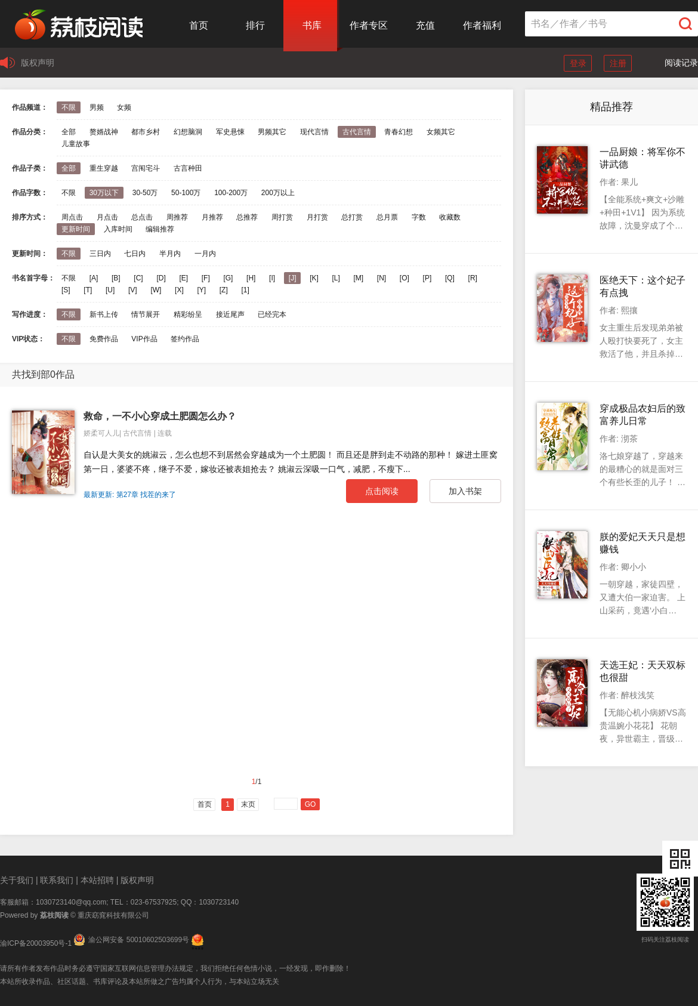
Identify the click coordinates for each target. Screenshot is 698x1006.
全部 (68, 132)
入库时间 (118, 229)
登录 (578, 63)
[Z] (224, 290)
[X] (179, 290)
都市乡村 (145, 132)
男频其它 (272, 132)
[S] (65, 290)
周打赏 (282, 217)
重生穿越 (103, 168)
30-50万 (145, 193)
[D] (160, 278)
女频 (124, 107)
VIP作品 (144, 339)
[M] (359, 278)
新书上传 (103, 314)
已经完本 (272, 314)
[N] (381, 278)
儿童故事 (75, 144)
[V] (132, 290)
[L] (335, 278)
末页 (248, 804)
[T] (88, 290)
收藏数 (450, 217)
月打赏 (317, 217)
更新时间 (75, 229)
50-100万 (185, 193)
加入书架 (465, 491)
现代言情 (314, 132)
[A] (93, 278)
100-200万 (231, 193)
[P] (427, 278)
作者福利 (482, 25)
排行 (255, 25)
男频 (96, 107)
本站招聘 (97, 880)
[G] (228, 278)
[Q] (450, 278)
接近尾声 (230, 314)
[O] (404, 278)
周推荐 (177, 217)
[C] (138, 278)
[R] (472, 278)
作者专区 (369, 25)
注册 (618, 63)
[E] (183, 278)
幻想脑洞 (188, 132)
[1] (245, 290)
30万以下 (104, 193)
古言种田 (188, 168)
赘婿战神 (103, 132)
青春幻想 (398, 132)
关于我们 (16, 880)
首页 (198, 25)
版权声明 (37, 62)
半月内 (170, 253)
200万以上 (278, 193)
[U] (110, 290)
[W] (155, 290)
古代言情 (356, 132)
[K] (314, 278)
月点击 (107, 217)
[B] (116, 278)
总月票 (387, 217)
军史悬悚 (230, 132)
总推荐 (247, 217)
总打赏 (352, 217)
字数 (419, 217)
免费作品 (103, 339)
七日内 (135, 253)
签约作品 (185, 339)
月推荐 (212, 217)
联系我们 (56, 880)
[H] (250, 278)
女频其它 (441, 132)
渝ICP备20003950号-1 (36, 943)
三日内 (100, 253)
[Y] (201, 290)
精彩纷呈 (188, 314)
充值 (425, 25)
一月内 (205, 253)
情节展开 (145, 314)
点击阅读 (382, 491)
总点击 (142, 217)
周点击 (72, 217)
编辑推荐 (160, 229)
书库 (312, 25)
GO (310, 804)
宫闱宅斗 (145, 168)
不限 (68, 107)
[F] (206, 278)
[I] (272, 278)
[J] (293, 278)
